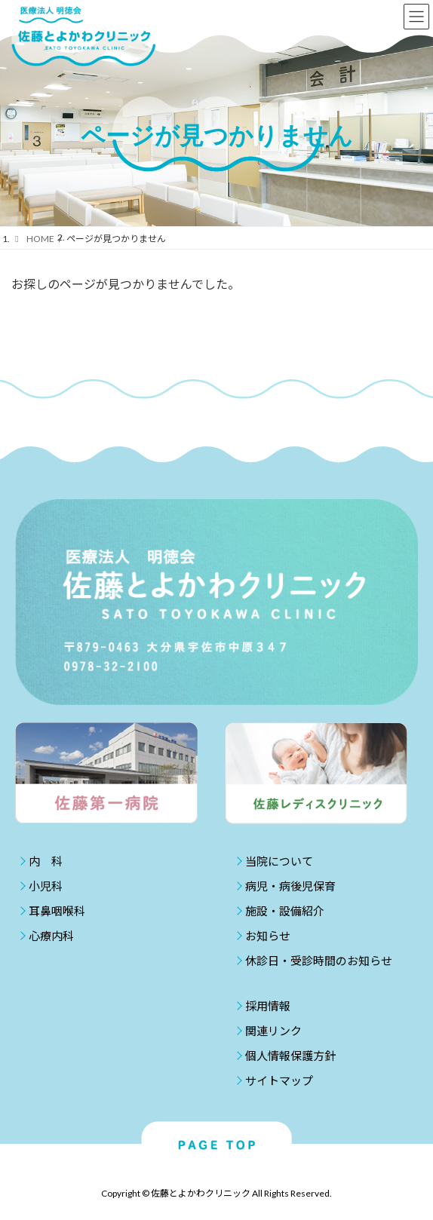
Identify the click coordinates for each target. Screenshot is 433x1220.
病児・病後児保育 (290, 886)
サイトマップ (279, 1080)
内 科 (46, 861)
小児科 (46, 886)
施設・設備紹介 (284, 911)
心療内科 (51, 936)
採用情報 (267, 1006)
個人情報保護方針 (290, 1055)
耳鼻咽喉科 (57, 911)
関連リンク (273, 1031)
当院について (279, 861)
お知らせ (267, 936)
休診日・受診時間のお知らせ (318, 960)
